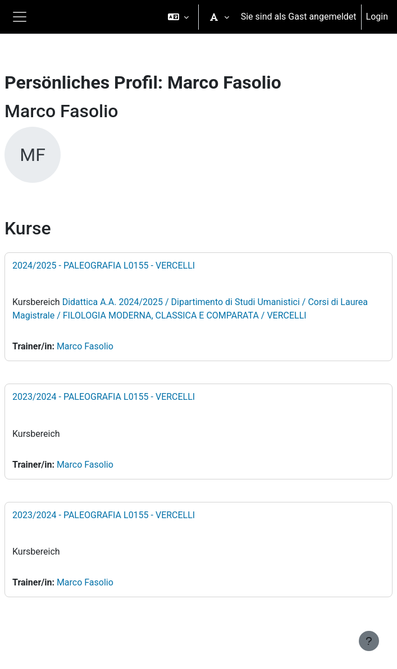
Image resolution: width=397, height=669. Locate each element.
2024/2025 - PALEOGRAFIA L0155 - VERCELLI (103, 265)
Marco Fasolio (85, 346)
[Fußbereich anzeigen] (369, 641)
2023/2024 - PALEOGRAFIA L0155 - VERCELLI (103, 396)
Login (377, 16)
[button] (178, 17)
